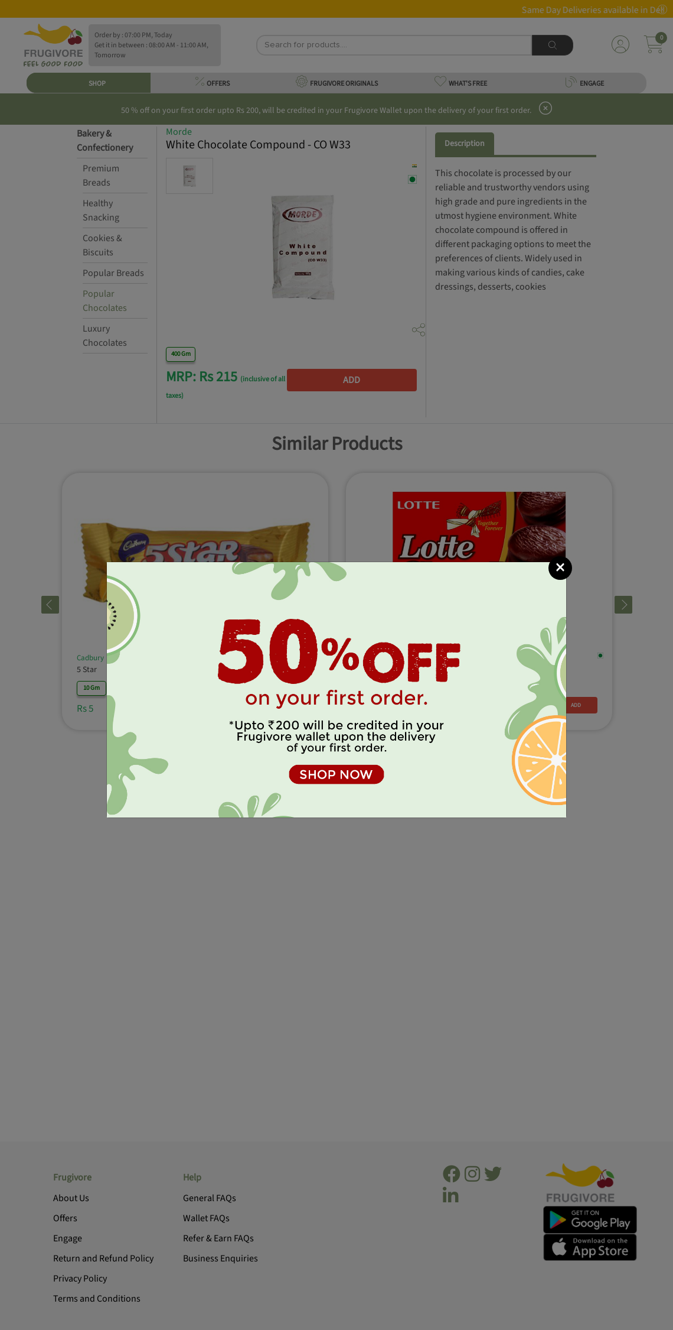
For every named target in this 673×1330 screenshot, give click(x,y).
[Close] (560, 568)
